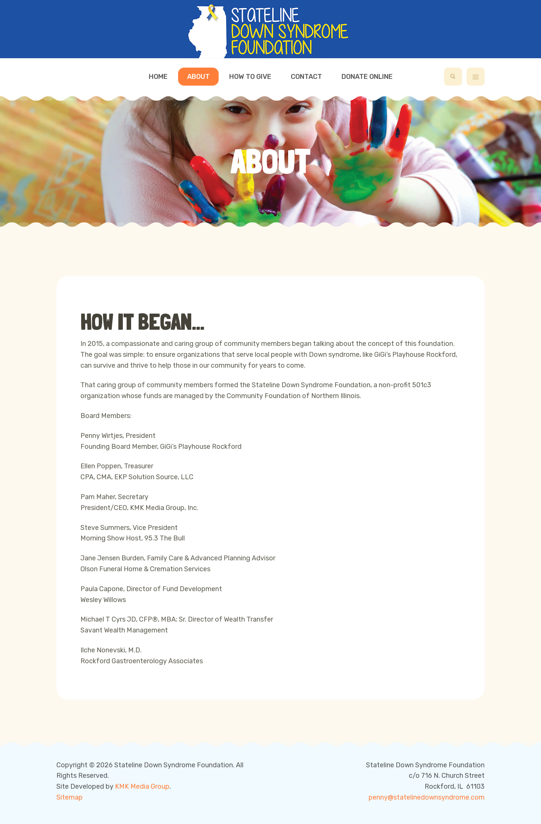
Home (158, 76)
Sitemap (69, 797)
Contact (306, 76)
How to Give (250, 76)
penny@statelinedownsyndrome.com (427, 797)
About (198, 76)
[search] (453, 77)
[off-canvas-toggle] (476, 77)
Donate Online (367, 76)
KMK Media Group (142, 786)
